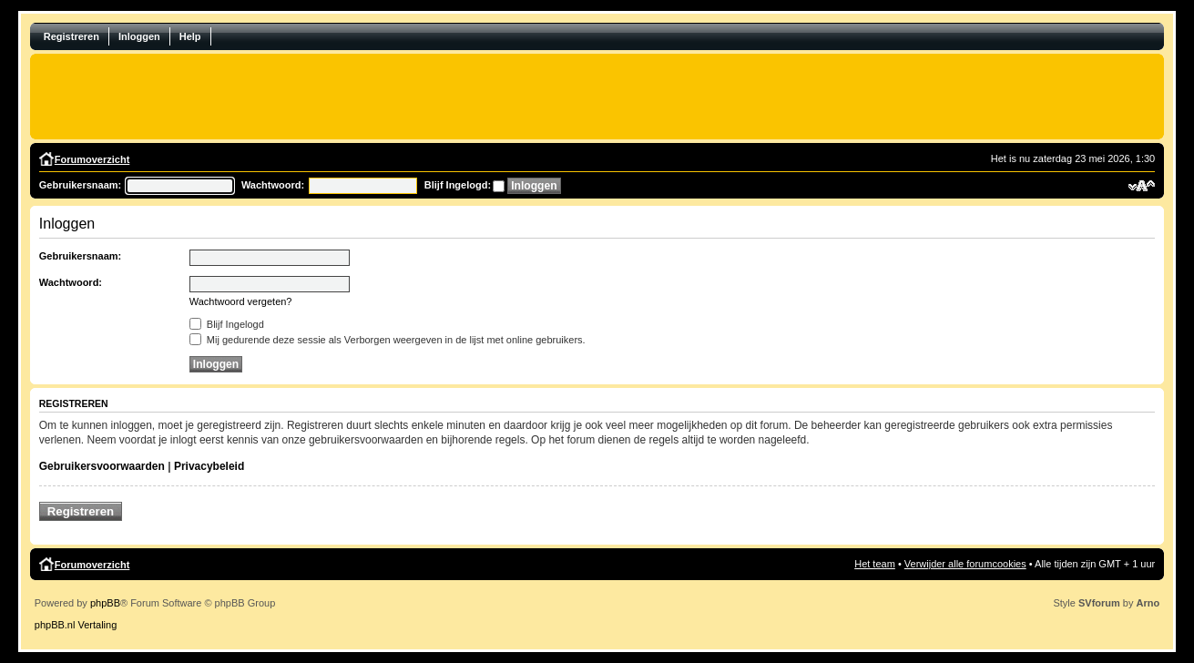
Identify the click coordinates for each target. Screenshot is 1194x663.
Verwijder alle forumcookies (965, 563)
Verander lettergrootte (1141, 186)
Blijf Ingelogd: (457, 184)
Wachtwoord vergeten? (240, 301)
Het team (874, 563)
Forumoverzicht (92, 159)
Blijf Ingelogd (226, 324)
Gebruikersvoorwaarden (102, 466)
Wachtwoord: (272, 184)
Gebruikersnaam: (80, 184)
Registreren (71, 36)
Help (190, 36)
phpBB (105, 602)
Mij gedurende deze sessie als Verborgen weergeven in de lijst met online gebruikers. (387, 339)
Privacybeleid (209, 466)
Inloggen (139, 36)
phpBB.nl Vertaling (76, 624)
